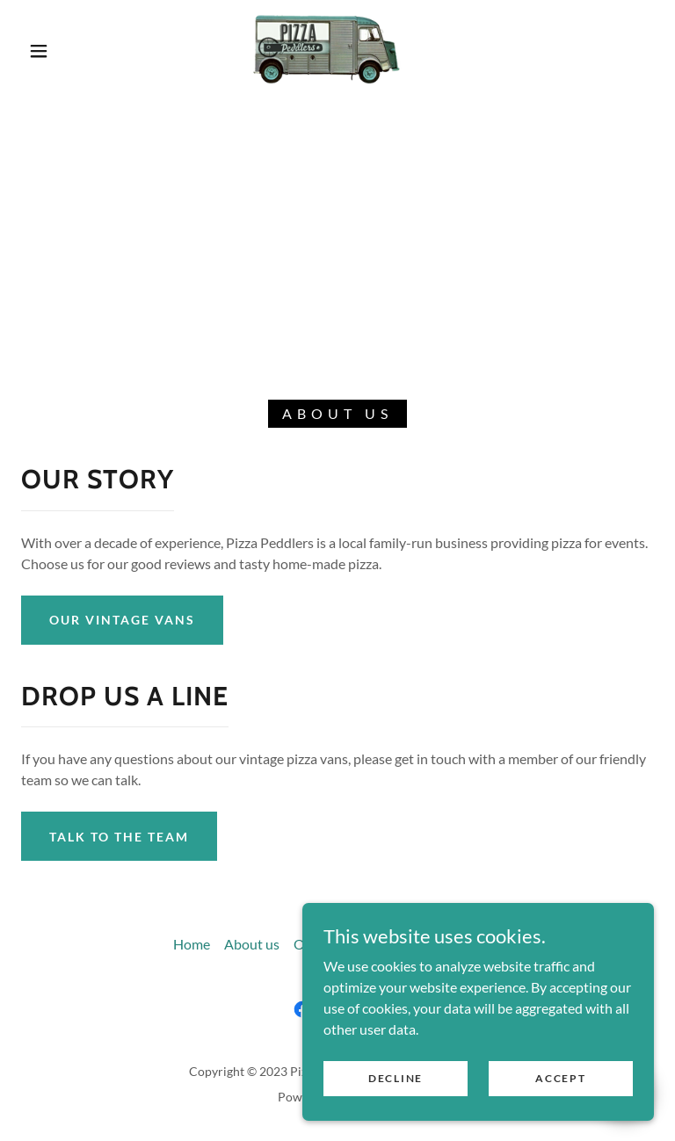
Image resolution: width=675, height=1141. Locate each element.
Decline (395, 1078)
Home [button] (191, 943)
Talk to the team (119, 836)
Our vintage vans (122, 619)
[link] (323, 49)
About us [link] (251, 943)
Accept (560, 1078)
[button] (38, 51)
